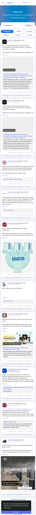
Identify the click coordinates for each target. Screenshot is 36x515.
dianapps (10, 283)
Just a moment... (8, 210)
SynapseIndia (12, 192)
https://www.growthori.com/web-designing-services (17, 409)
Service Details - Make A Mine (12, 179)
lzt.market (18, 514)
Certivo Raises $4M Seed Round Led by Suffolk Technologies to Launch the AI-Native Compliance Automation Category (17, 75)
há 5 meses (10, 41)
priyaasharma (12, 223)
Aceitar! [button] (16, 512)
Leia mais (5, 55)
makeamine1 (11, 161)
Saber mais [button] (7, 507)
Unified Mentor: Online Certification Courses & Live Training (18, 388)
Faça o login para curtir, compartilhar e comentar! (16, 95)
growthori (11, 404)
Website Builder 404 (9, 422)
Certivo (10, 40)
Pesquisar (28, 25)
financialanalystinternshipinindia (18, 369)
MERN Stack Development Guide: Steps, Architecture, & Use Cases (15, 348)
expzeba (10, 440)
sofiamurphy (11, 314)
